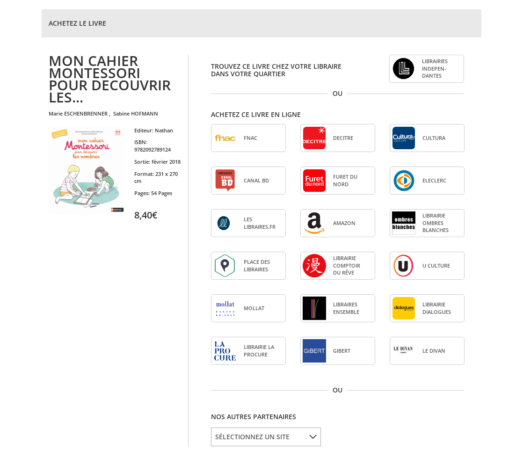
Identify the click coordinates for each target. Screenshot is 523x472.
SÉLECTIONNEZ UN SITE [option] (252, 436)
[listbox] (266, 437)
